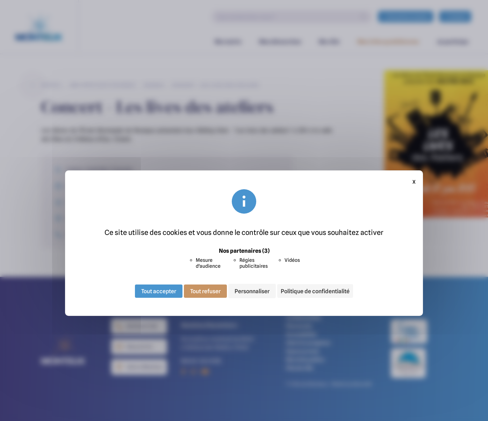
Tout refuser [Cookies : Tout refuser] (205, 290)
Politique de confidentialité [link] (315, 291)
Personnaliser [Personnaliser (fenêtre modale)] (252, 290)
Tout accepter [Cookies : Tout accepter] (158, 290)
